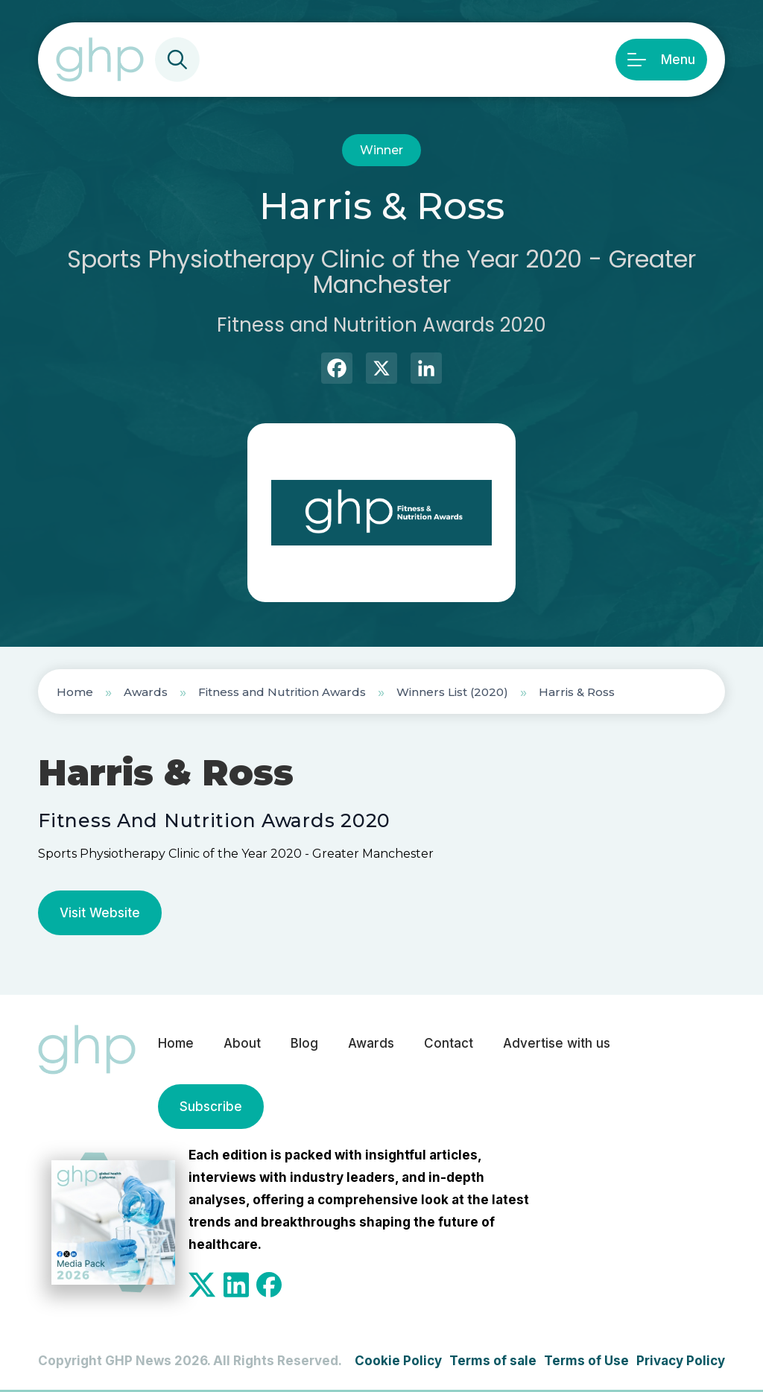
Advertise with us (556, 1043)
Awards (146, 692)
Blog (304, 1043)
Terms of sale (492, 1360)
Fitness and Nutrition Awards (282, 692)
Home (75, 692)
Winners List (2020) (452, 692)
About (242, 1043)
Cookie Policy (398, 1360)
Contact (448, 1043)
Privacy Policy (680, 1360)
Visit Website (100, 912)
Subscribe (211, 1106)
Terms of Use (586, 1360)
